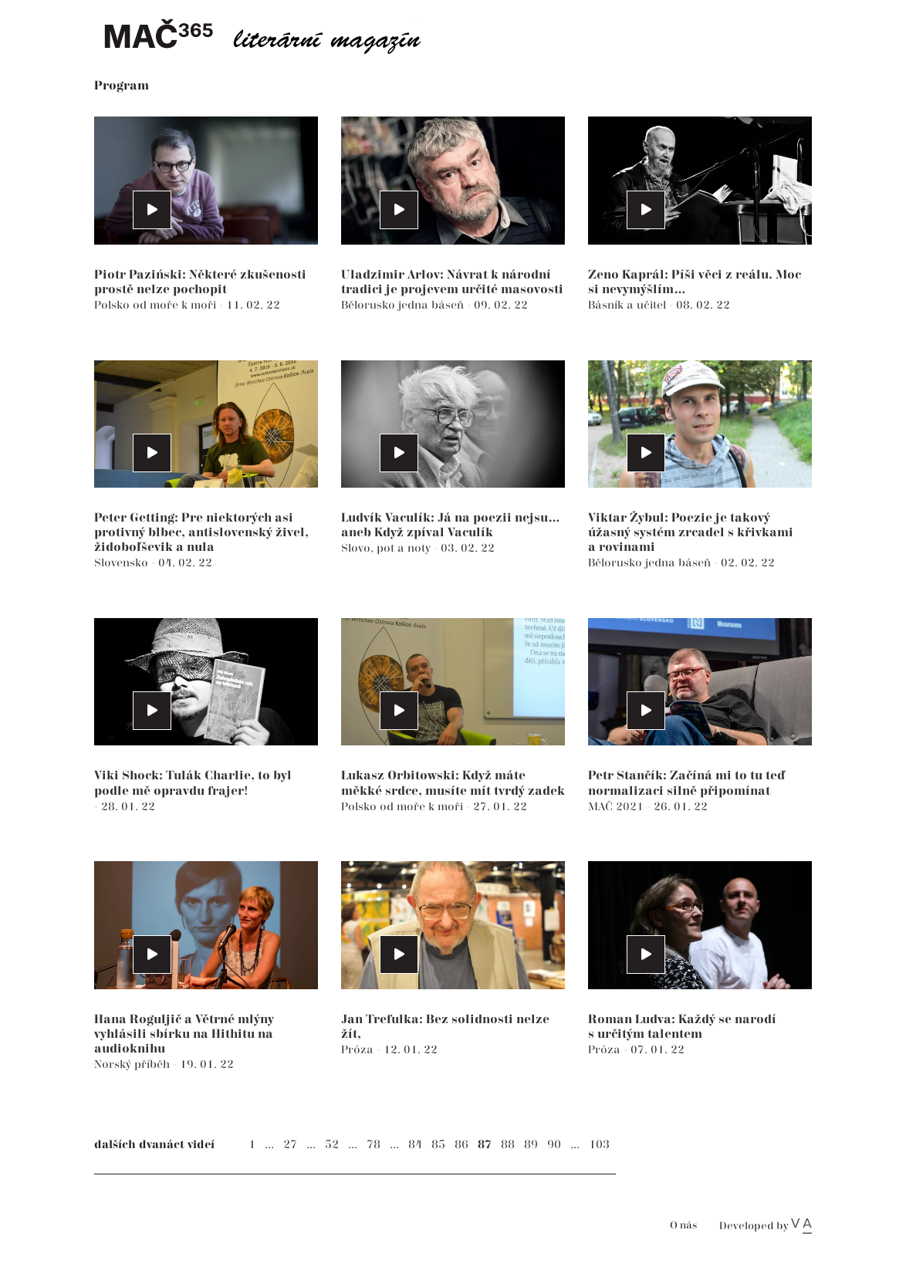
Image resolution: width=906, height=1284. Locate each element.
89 (531, 1145)
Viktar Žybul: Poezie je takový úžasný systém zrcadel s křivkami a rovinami (690, 533)
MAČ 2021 (617, 807)
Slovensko (122, 563)
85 (438, 1145)
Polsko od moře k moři (156, 305)
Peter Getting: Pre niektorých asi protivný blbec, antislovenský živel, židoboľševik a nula (201, 533)
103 (599, 1145)
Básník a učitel (628, 305)
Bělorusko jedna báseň (404, 305)
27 (290, 1145)
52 (332, 1145)
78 (373, 1145)
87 (485, 1145)
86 (461, 1145)
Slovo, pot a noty (387, 548)
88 (508, 1145)
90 (554, 1145)
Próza (359, 1050)
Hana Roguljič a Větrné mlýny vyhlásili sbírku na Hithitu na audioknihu (184, 1034)
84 (415, 1145)
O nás (683, 1226)
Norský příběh (133, 1064)
